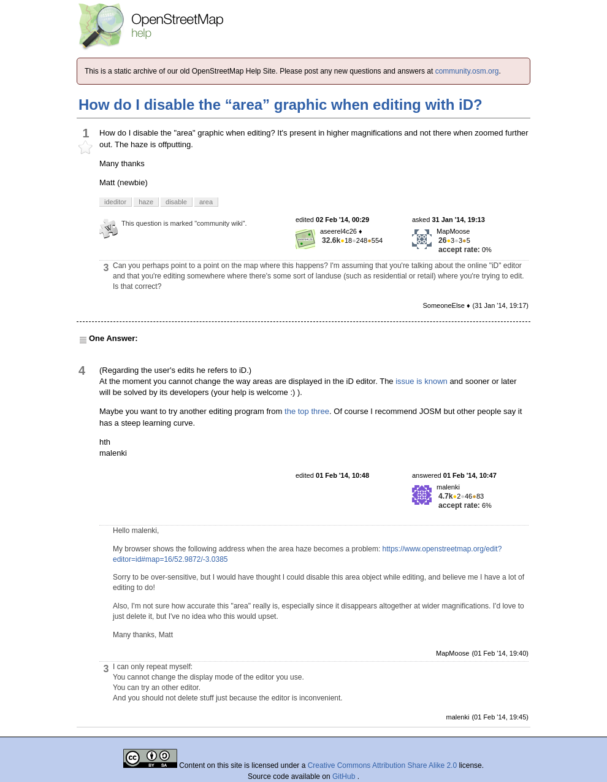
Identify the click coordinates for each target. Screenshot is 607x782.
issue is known (421, 381)
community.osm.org (467, 71)
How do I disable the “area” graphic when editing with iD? (280, 104)
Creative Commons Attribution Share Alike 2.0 (382, 765)
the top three (306, 411)
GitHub (344, 776)
